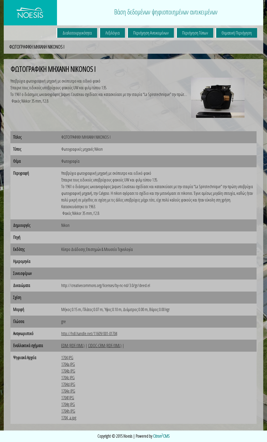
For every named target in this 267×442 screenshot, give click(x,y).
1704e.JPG (68, 391)
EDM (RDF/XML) (73, 345)
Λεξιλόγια (112, 33)
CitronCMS (161, 436)
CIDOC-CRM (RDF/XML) (104, 345)
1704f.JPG (67, 398)
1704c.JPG (68, 378)
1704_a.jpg (68, 418)
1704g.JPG (68, 404)
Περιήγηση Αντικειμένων (151, 33)
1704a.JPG (68, 364)
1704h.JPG (68, 411)
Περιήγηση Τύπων (195, 33)
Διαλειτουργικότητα (77, 33)
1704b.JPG (68, 371)
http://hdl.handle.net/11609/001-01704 (89, 333)
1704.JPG (67, 357)
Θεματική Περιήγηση (237, 33)
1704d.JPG (68, 384)
